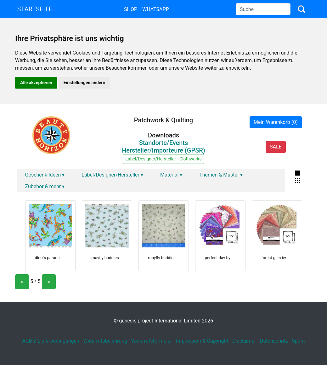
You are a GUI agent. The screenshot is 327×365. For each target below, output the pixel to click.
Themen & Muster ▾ (221, 175)
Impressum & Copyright (202, 341)
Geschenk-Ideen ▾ (45, 175)
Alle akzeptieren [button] (36, 82)
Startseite (34, 9)
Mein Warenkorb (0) (276, 122)
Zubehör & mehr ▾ (45, 186)
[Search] (263, 9)
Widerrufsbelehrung (105, 341)
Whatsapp (155, 9)
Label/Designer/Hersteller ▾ (112, 175)
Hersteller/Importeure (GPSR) (163, 150)
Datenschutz (274, 341)
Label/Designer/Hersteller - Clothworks (164, 158)
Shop (130, 9)
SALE (276, 147)
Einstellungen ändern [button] (84, 82)
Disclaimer (244, 341)
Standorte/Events (163, 143)
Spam (298, 341)
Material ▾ (171, 175)
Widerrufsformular (151, 341)
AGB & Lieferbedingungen (50, 341)
